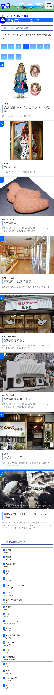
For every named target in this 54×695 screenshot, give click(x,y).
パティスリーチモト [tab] (27, 622)
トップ (7, 16)
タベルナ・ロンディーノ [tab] (27, 586)
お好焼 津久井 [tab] (27, 643)
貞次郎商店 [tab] (27, 658)
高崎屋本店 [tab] (27, 565)
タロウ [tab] (27, 594)
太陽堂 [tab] (27, 558)
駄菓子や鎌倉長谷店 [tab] (27, 601)
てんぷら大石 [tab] (27, 679)
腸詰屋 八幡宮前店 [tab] (27, 636)
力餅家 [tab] (27, 608)
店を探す (17, 16)
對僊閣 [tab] (27, 551)
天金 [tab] (27, 672)
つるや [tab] (27, 651)
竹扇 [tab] (27, 615)
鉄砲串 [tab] (27, 665)
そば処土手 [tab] (27, 686)
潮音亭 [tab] (27, 629)
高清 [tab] (27, 572)
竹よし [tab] (27, 579)
